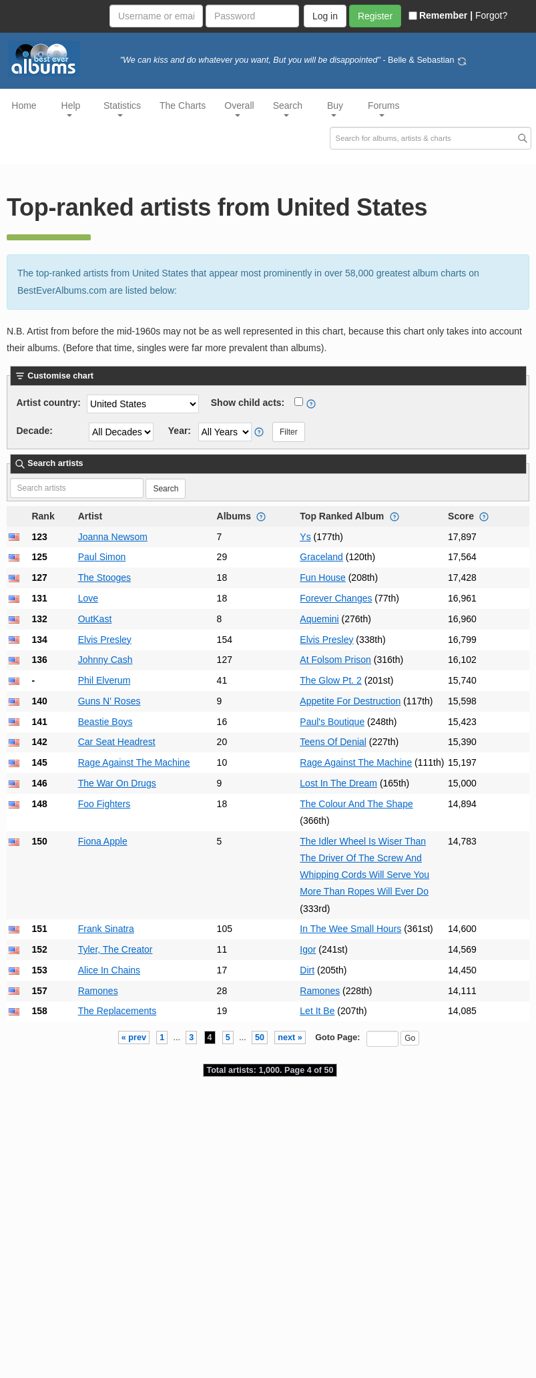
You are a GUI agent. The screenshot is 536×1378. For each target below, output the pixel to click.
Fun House (322, 577)
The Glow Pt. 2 (331, 680)
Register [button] (375, 16)
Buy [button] (335, 108)
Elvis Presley (104, 639)
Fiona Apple (102, 841)
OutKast (95, 619)
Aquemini (319, 619)
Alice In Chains (109, 970)
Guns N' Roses (109, 701)
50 (259, 1037)
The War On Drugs (117, 783)
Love (88, 598)
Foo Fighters (104, 803)
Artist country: (49, 402)
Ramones (98, 990)
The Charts (183, 105)
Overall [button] (239, 108)
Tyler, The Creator (115, 949)
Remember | (441, 15)
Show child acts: (247, 402)
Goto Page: (337, 1037)
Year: (179, 430)
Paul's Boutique (332, 721)
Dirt (307, 970)
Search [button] (287, 108)
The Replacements (117, 1010)
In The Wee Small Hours (350, 928)
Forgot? (491, 15)
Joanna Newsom (113, 536)
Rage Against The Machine (134, 762)
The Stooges (104, 577)
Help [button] (71, 108)
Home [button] (23, 105)
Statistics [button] (122, 108)
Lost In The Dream (338, 783)
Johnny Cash (105, 659)
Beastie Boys (105, 721)
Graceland (321, 556)
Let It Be (317, 1010)
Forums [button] (383, 108)
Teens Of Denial (333, 741)
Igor (308, 949)
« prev (133, 1037)
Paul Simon (102, 556)
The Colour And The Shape (356, 803)
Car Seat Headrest (117, 741)
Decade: (35, 430)
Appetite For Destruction (350, 701)
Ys (305, 536)
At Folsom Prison (335, 659)
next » (290, 1037)
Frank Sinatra (106, 928)
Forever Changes (336, 598)
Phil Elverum (104, 680)
